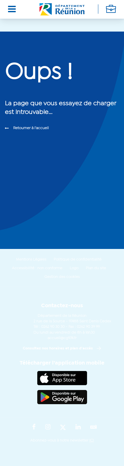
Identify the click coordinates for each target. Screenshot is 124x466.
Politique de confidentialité (78, 259)
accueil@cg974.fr (62, 338)
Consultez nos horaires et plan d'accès (58, 348)
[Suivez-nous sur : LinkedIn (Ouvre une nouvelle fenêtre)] (78, 427)
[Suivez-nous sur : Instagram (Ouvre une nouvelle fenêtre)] (47, 427)
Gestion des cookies (62, 277)
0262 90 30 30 (53, 326)
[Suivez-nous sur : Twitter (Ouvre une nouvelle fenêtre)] (63, 428)
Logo (74, 268)
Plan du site (96, 268)
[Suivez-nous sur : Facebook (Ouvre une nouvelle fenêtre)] (34, 427)
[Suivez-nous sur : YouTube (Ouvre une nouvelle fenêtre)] (93, 427)
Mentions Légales (31, 259)
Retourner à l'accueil (31, 128)
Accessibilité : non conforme (37, 268)
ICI (91, 440)
